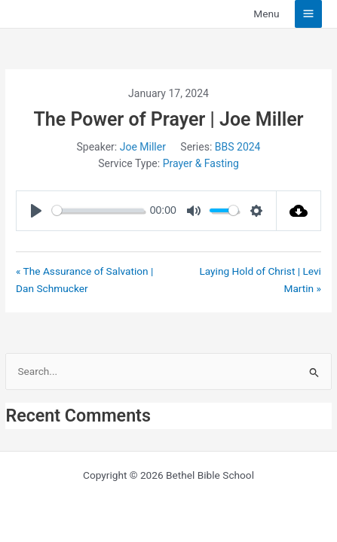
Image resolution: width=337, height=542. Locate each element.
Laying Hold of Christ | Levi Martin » (260, 279)
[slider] (98, 210)
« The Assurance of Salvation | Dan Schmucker (84, 279)
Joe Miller (143, 147)
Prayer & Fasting (201, 163)
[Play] (36, 211)
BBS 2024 (238, 147)
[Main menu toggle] (309, 14)
